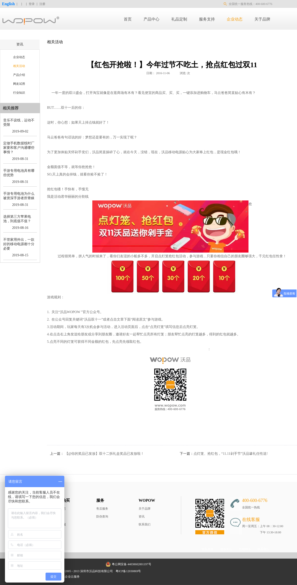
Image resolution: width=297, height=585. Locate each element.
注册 (42, 4)
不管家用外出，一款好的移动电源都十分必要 (18, 244)
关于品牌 (144, 508)
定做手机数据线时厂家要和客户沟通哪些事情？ (18, 147)
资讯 (142, 516)
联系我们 (144, 524)
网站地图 (150, 571)
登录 (32, 4)
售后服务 (102, 508)
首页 (128, 19)
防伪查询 (102, 516)
